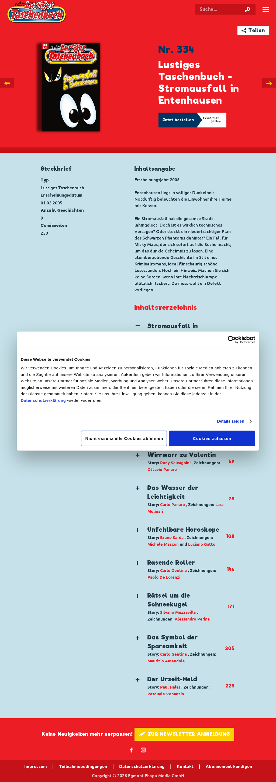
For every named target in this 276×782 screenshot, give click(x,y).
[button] (180, 462)
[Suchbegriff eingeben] (225, 9)
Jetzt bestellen (178, 120)
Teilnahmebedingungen (83, 766)
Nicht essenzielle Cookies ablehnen (124, 438)
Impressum (35, 766)
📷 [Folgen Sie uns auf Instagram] (143, 750)
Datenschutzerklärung (43, 400)
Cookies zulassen (212, 438)
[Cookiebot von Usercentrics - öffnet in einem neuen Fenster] (231, 340)
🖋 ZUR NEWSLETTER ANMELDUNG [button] (184, 734)
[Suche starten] (247, 9)
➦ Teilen (253, 30)
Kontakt (185, 766)
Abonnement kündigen (229, 766)
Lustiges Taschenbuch (37, 13)
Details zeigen (230, 421)
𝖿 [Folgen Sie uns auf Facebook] (131, 750)
